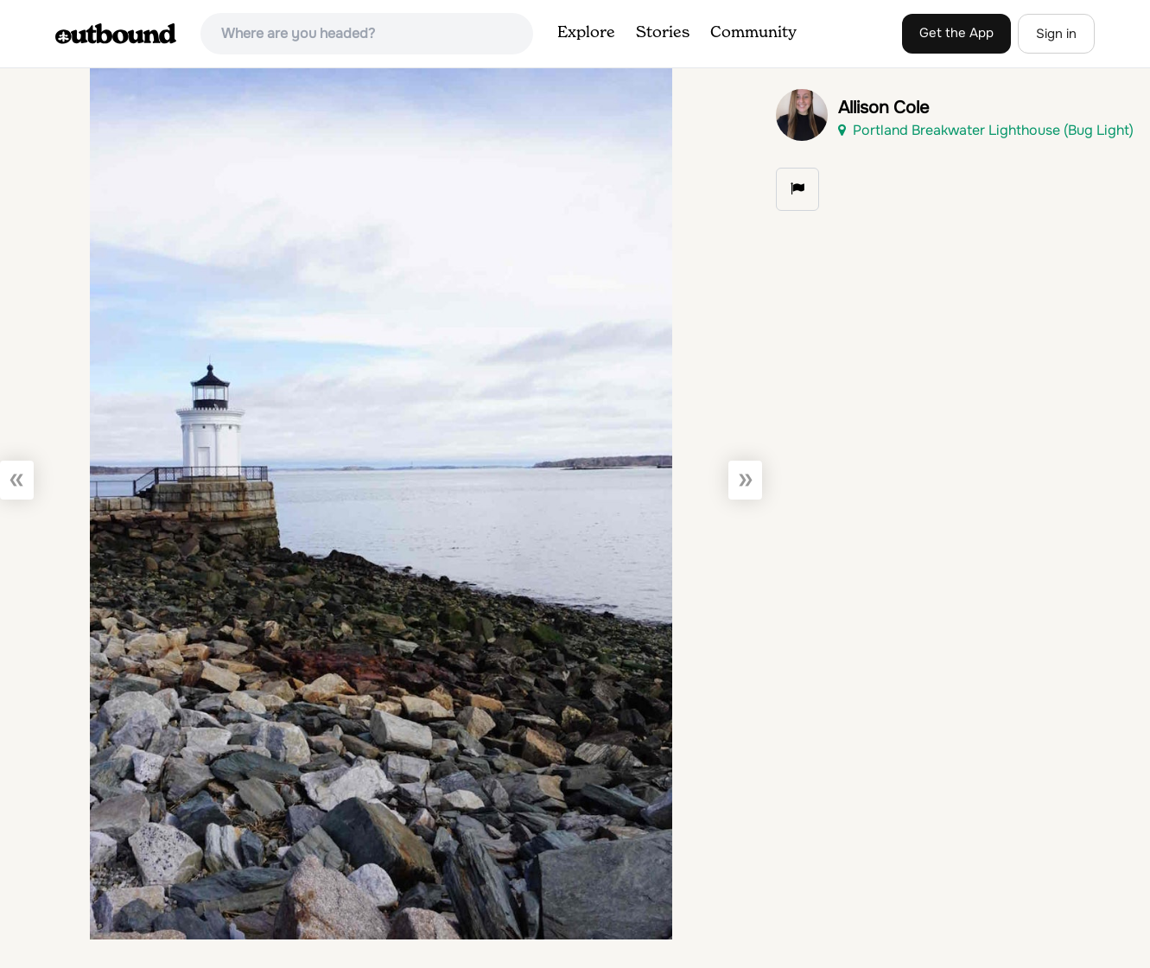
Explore (586, 33)
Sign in (1056, 33)
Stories (662, 33)
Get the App (956, 32)
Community (753, 33)
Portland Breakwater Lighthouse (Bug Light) (986, 130)
